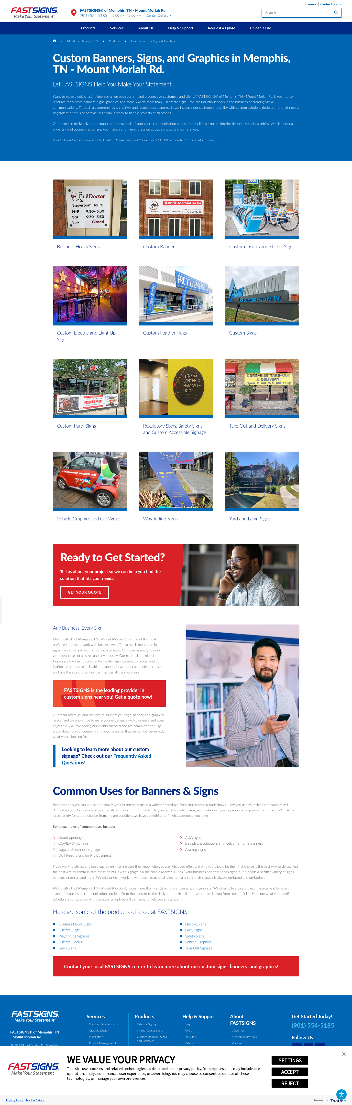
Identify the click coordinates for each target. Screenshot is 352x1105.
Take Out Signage (198, 948)
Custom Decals (70, 942)
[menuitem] (88, 28)
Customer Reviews (244, 1037)
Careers (310, 4)
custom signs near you (88, 697)
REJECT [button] (290, 1083)
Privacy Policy (14, 1100)
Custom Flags (69, 930)
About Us (146, 28)
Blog (187, 1024)
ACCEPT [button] (290, 1072)
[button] (341, 1094)
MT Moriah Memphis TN (82, 41)
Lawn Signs (67, 948)
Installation (96, 1037)
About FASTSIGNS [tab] (243, 1019)
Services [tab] (96, 1016)
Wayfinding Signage (73, 936)
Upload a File (260, 28)
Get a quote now (133, 697)
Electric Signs (195, 924)
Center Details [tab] (160, 15)
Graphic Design (99, 1030)
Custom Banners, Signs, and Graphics (152, 1039)
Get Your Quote (84, 592)
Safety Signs (194, 936)
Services (116, 28)
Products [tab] (144, 1016)
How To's (190, 1037)
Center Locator (331, 4)
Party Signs (193, 930)
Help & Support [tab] (199, 1016)
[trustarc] (338, 1100)
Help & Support (180, 28)
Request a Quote (221, 28)
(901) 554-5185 (93, 15)
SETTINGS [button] (290, 1060)
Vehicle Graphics (198, 942)
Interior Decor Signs (150, 1030)
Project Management (102, 1043)
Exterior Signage (147, 1024)
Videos (189, 1043)
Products (88, 28)
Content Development (103, 1024)
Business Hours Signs (75, 924)
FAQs (188, 1030)
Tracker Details (35, 1100)
